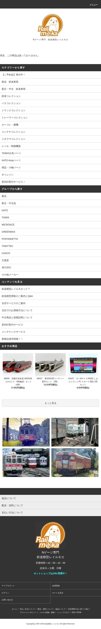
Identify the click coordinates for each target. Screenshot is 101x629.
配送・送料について (45, 609)
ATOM (79, 612)
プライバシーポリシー (28, 612)
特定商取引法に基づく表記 (78, 609)
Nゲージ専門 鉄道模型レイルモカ (50, 39)
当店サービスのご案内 (13, 303)
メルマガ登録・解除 (47, 612)
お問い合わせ (7, 600)
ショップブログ (63, 612)
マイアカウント (8, 586)
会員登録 (56, 586)
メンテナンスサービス (13, 331)
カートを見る (57, 593)
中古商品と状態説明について (17, 317)
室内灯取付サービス (12, 324)
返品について (60, 609)
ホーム (14, 609)
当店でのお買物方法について (17, 310)
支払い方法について (27, 609)
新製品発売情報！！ (12, 339)
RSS (73, 612)
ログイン (5, 593)
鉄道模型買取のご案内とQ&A (17, 296)
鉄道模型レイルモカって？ (16, 289)
